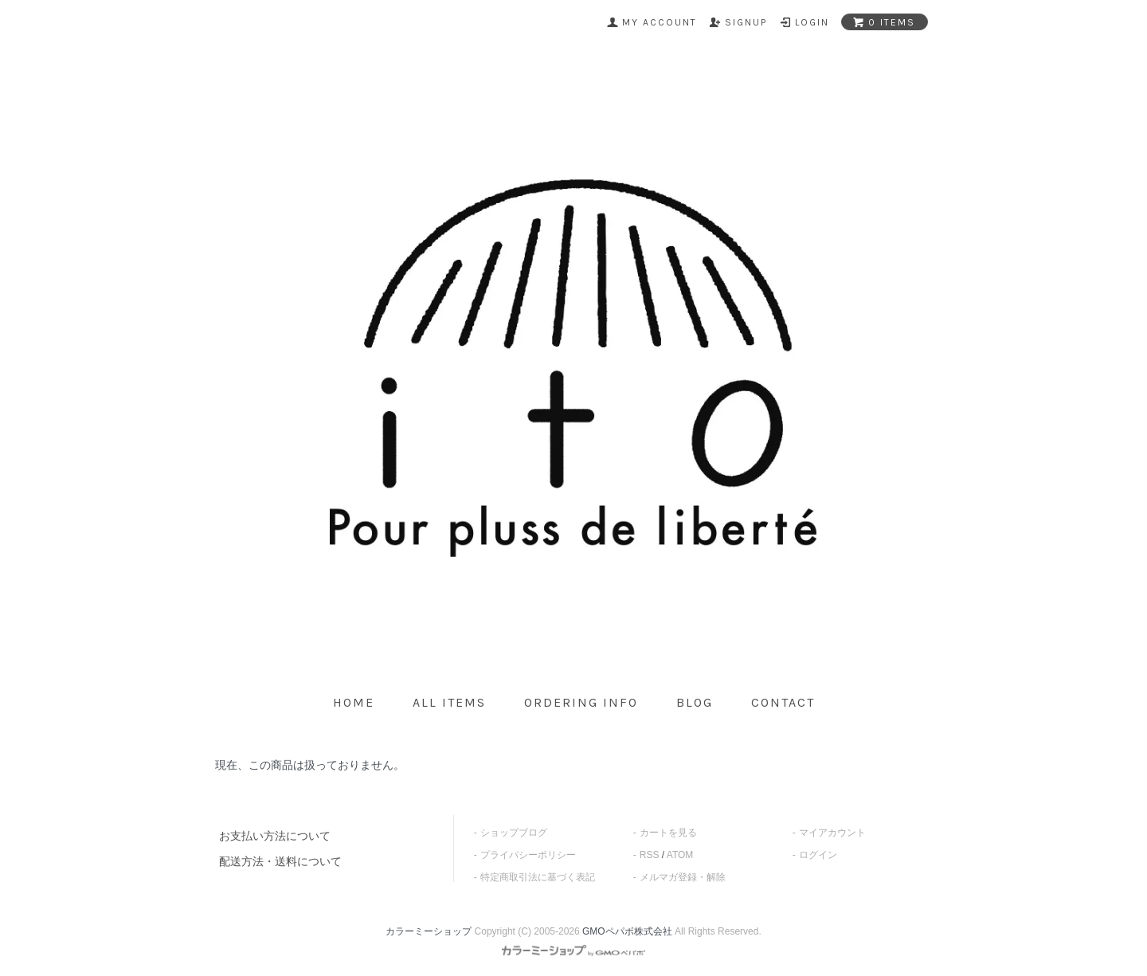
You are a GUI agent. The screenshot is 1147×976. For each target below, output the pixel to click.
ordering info (581, 702)
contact (783, 702)
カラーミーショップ (429, 931)
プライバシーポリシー (528, 854)
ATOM (680, 854)
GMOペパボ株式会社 (627, 931)
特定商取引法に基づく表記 (537, 877)
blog (694, 702)
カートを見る (668, 832)
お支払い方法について (275, 835)
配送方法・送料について (280, 861)
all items (449, 702)
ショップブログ (513, 832)
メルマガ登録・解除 (683, 877)
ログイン (818, 854)
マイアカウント (832, 832)
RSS (650, 854)
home (353, 702)
